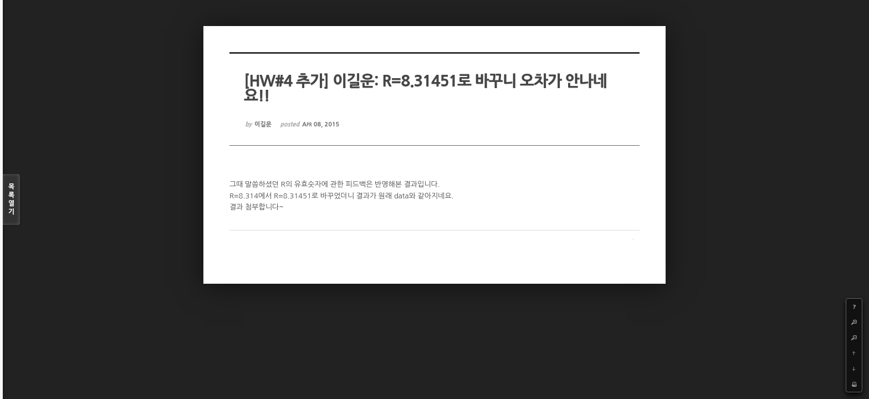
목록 (11, 199)
